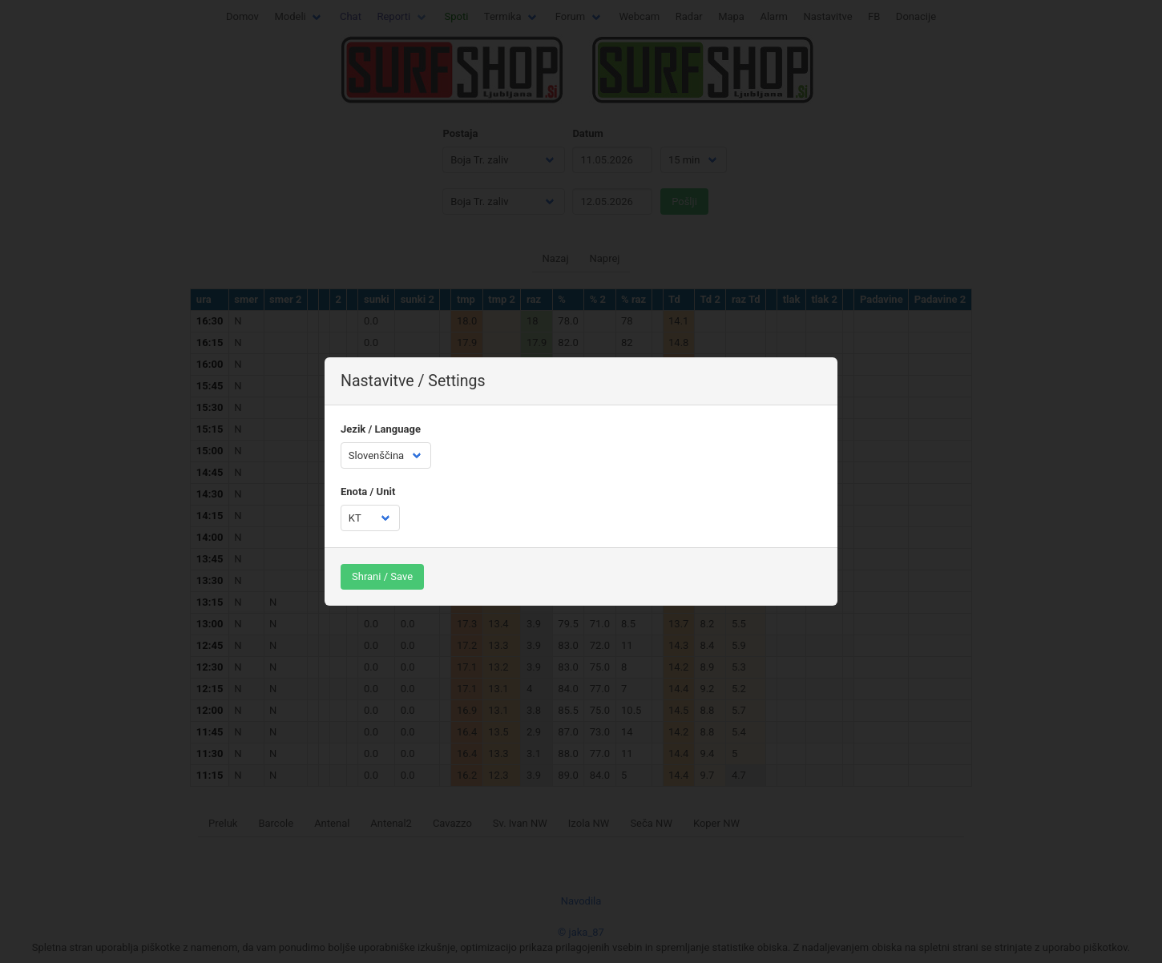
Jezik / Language (381, 429)
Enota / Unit (368, 492)
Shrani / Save (382, 576)
